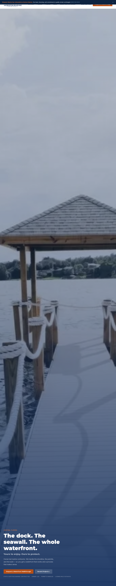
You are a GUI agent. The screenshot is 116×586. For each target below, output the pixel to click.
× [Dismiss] (112, 2)
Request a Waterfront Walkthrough (18, 571)
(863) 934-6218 (75, 2)
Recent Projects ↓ (43, 571)
